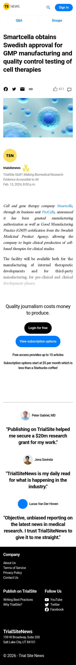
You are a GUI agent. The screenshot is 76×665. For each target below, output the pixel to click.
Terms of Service (14, 568)
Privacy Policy (12, 573)
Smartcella (64, 206)
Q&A (19, 20)
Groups (57, 20)
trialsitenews (11, 168)
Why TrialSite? (12, 604)
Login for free (37, 328)
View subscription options (38, 341)
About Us (9, 563)
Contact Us (10, 578)
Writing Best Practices (18, 600)
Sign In (64, 7)
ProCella (48, 212)
